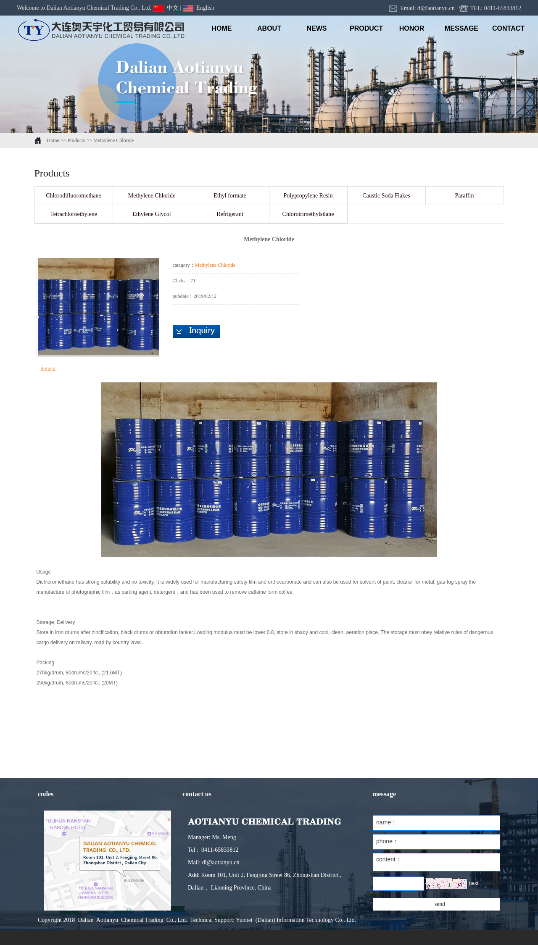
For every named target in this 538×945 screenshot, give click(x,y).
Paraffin (464, 195)
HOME (222, 28)
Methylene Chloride (113, 140)
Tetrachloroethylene (73, 214)
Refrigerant (229, 214)
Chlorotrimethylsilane (308, 214)
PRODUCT (364, 28)
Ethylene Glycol (151, 214)
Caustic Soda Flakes (386, 195)
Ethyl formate (230, 195)
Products (76, 140)
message (459, 28)
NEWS (317, 28)
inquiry (196, 331)
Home (53, 140)
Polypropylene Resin (307, 195)
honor (412, 28)
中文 (166, 8)
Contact (506, 28)
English (198, 8)
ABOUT (269, 28)
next (474, 883)
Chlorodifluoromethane (73, 195)
